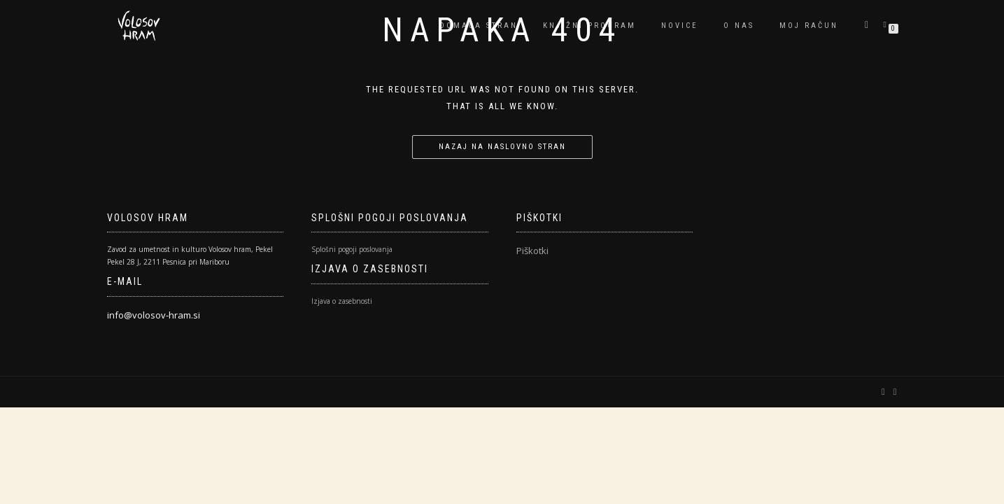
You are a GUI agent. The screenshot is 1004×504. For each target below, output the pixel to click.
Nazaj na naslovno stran (502, 146)
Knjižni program (589, 25)
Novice (679, 25)
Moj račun (808, 25)
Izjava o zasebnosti (341, 301)
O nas (738, 25)
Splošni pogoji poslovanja (352, 249)
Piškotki (532, 250)
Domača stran (478, 25)
